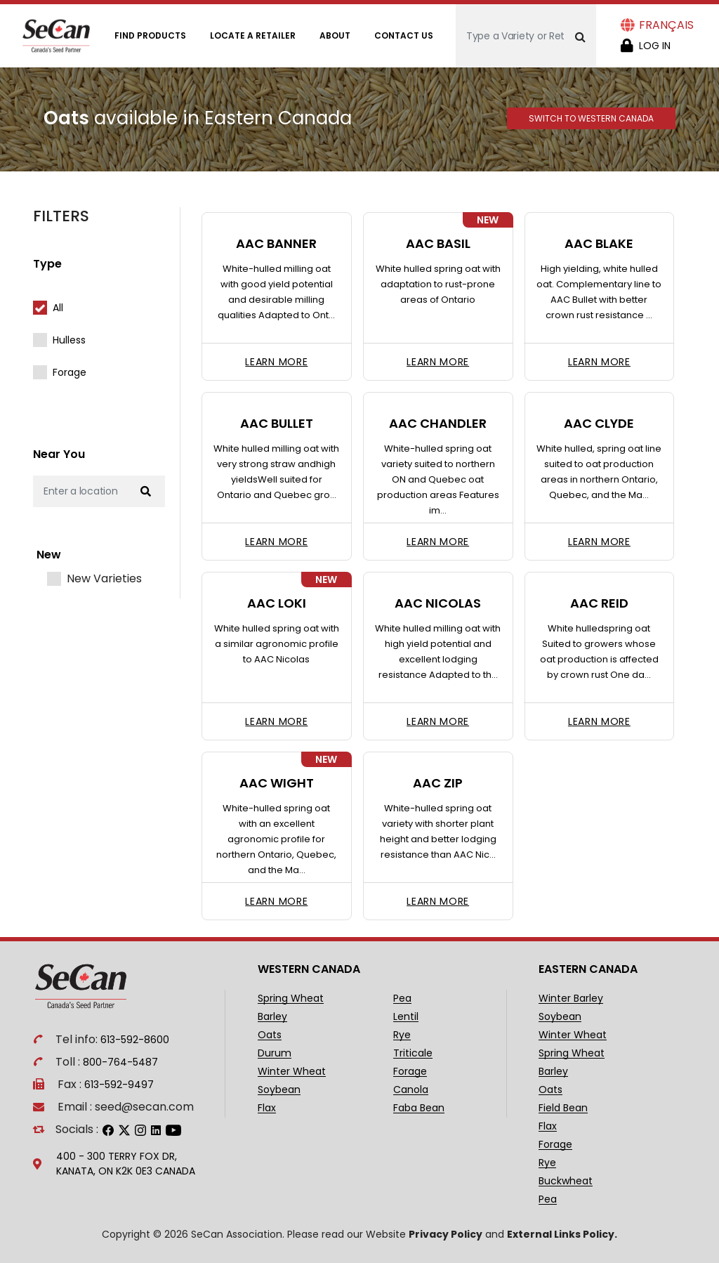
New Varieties (104, 579)
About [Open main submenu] (334, 35)
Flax (267, 1108)
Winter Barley (571, 998)
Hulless (69, 340)
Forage (69, 372)
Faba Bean (418, 1108)
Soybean (279, 1090)
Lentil (405, 1017)
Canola (410, 1090)
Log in (655, 46)
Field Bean (563, 1108)
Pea (402, 998)
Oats (270, 1035)
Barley (272, 1017)
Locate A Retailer (253, 35)
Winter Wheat (292, 1071)
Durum (274, 1053)
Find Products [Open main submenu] (150, 35)
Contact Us (403, 35)
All (58, 308)
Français (666, 25)
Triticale (413, 1053)
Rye (402, 1035)
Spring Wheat (291, 998)
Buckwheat (566, 1181)
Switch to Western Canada (591, 118)
